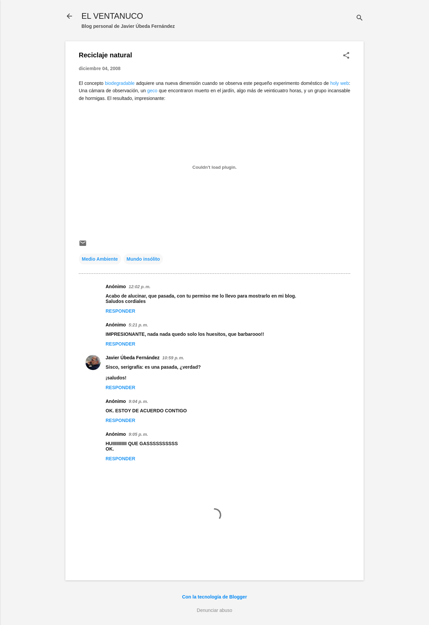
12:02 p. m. (139, 286)
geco (152, 90)
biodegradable (120, 83)
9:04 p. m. (138, 401)
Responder (120, 311)
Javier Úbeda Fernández (133, 357)
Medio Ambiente (100, 259)
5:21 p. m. (138, 324)
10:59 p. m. (173, 357)
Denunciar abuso (214, 610)
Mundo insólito (143, 259)
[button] (346, 55)
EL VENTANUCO (112, 15)
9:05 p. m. (138, 434)
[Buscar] (360, 18)
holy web (339, 83)
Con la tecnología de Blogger (214, 597)
